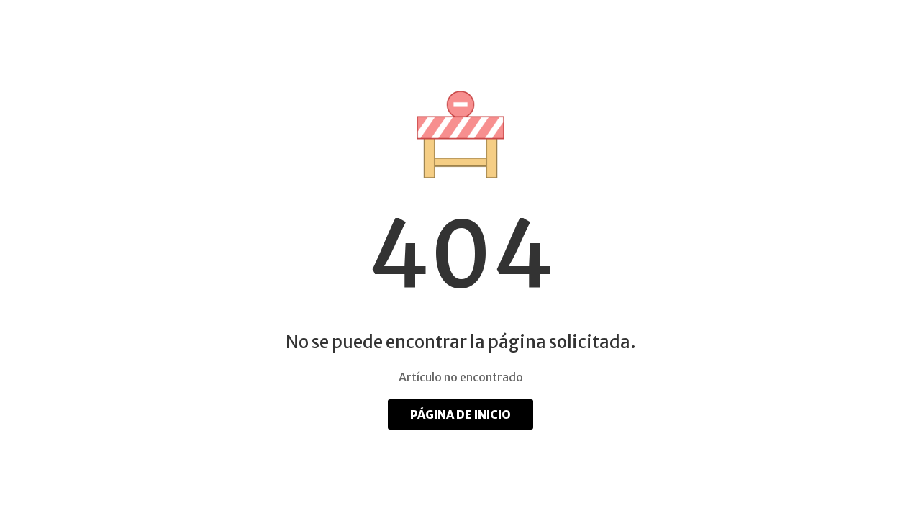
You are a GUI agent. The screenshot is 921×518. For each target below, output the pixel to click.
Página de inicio (460, 414)
